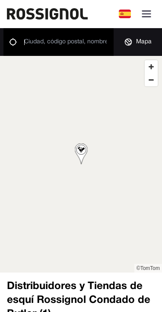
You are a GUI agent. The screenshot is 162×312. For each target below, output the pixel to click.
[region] (81, 164)
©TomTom (148, 268)
